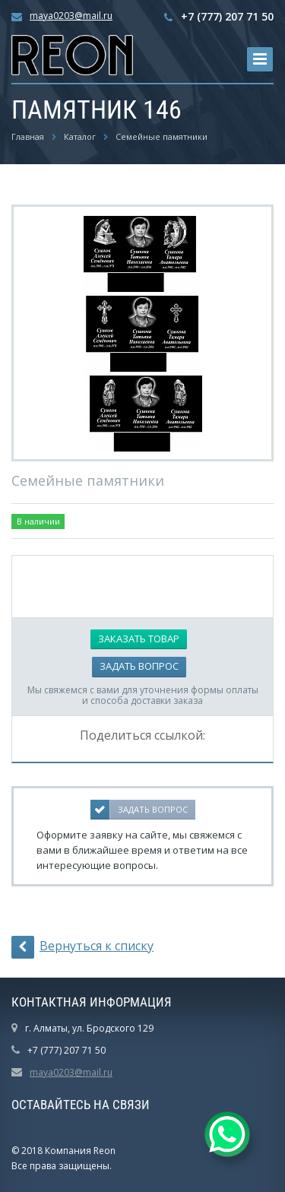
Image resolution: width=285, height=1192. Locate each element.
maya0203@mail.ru (71, 15)
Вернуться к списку (82, 947)
